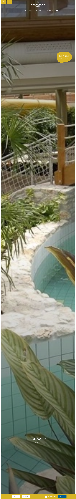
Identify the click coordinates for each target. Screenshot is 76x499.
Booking (4, 2)
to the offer (64, 57)
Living (31, 10)
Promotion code (52, 496)
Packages (39, 10)
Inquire (9, 2)
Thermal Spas (49, 10)
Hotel (24, 10)
